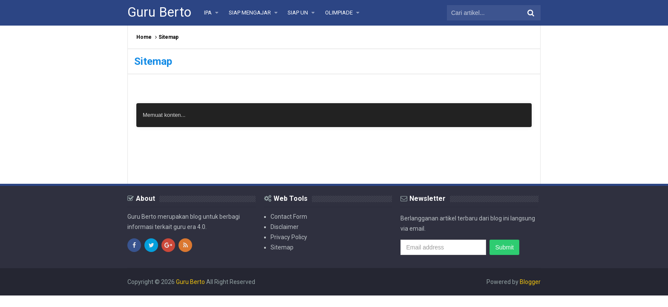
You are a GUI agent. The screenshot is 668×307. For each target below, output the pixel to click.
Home (144, 37)
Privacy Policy (289, 237)
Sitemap (282, 247)
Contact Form (289, 216)
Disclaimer (285, 226)
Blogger (530, 281)
